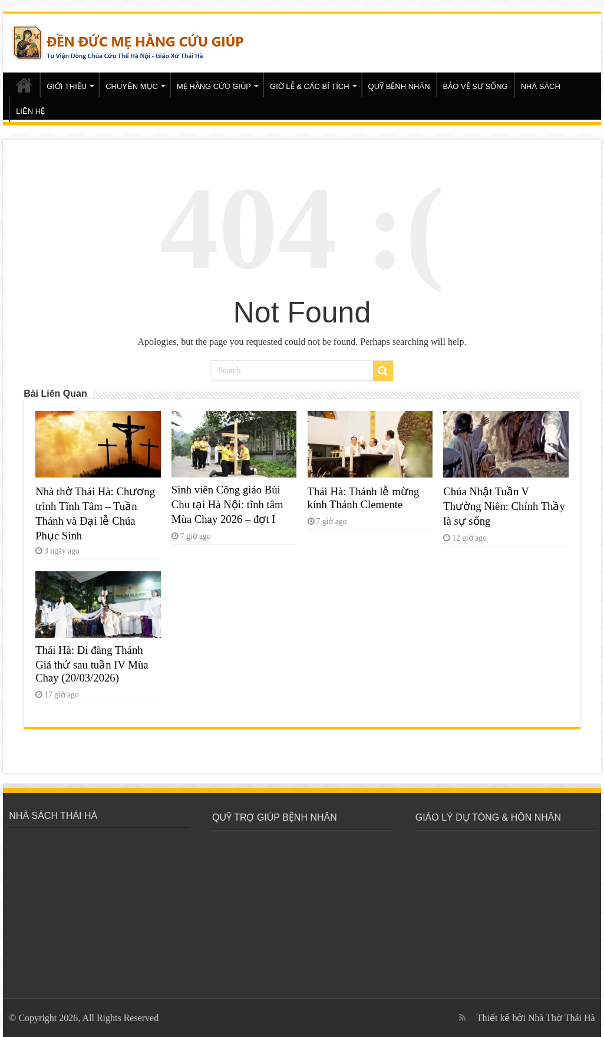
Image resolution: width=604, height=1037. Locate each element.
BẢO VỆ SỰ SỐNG (475, 86)
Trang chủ (24, 85)
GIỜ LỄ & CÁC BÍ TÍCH (309, 86)
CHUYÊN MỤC (131, 86)
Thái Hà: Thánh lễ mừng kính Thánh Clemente (364, 498)
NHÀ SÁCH (540, 86)
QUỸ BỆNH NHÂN (399, 86)
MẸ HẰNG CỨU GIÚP (214, 86)
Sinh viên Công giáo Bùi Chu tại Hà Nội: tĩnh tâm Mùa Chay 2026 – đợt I (227, 504)
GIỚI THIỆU (67, 86)
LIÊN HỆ (30, 111)
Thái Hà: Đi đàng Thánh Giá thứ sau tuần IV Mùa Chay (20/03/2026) (91, 664)
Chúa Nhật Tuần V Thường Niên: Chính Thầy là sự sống (504, 506)
